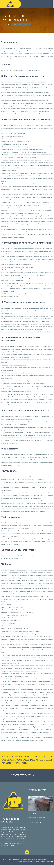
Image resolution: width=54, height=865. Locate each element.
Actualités (42, 861)
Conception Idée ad (43, 859)
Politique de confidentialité (30, 859)
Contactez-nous (22, 775)
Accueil (7, 25)
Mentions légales (17, 859)
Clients (37, 861)
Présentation (26, 861)
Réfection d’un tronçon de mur (36, 817)
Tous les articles (34, 822)
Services (32, 861)
